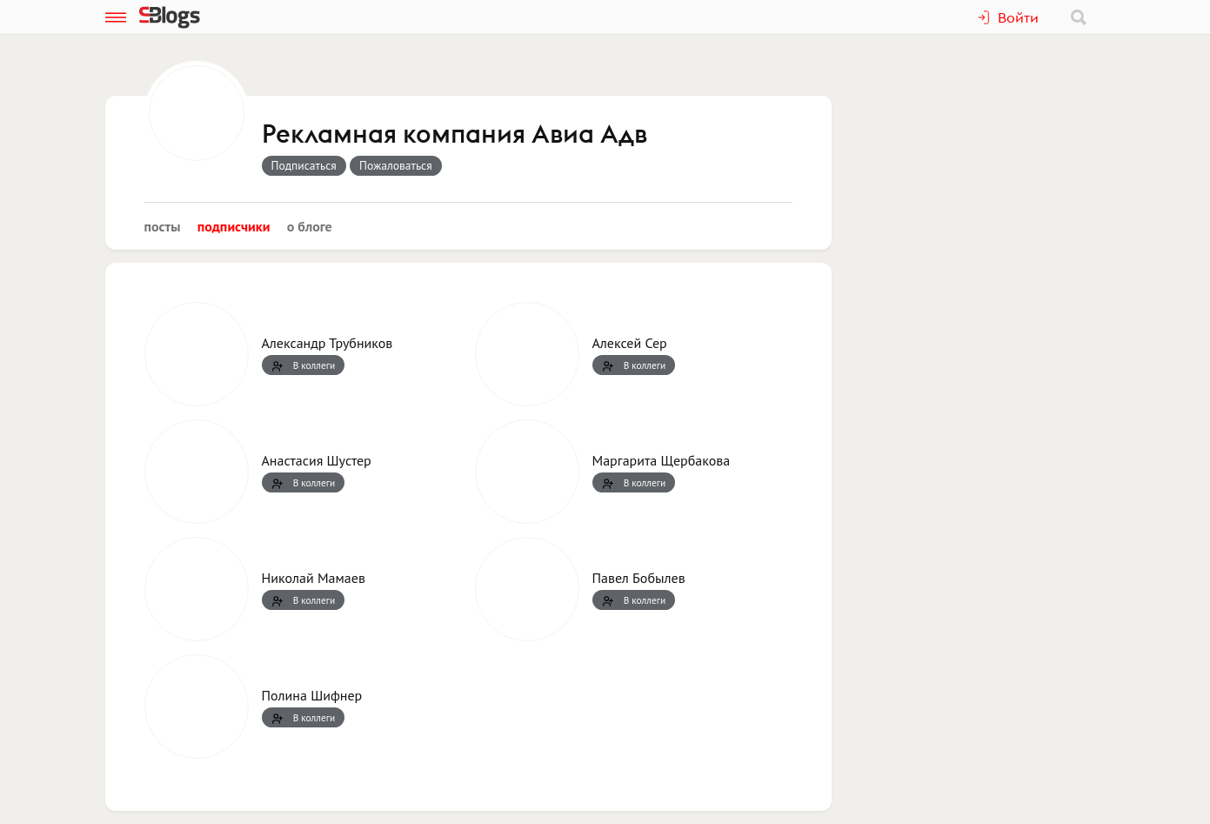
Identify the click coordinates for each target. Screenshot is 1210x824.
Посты (162, 226)
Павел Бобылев (638, 577)
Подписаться (304, 165)
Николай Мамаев (313, 577)
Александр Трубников (327, 343)
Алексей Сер (629, 343)
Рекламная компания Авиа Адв (454, 135)
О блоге (309, 226)
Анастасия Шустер (316, 460)
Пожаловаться (395, 165)
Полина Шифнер (312, 695)
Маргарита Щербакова (661, 460)
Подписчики (234, 226)
